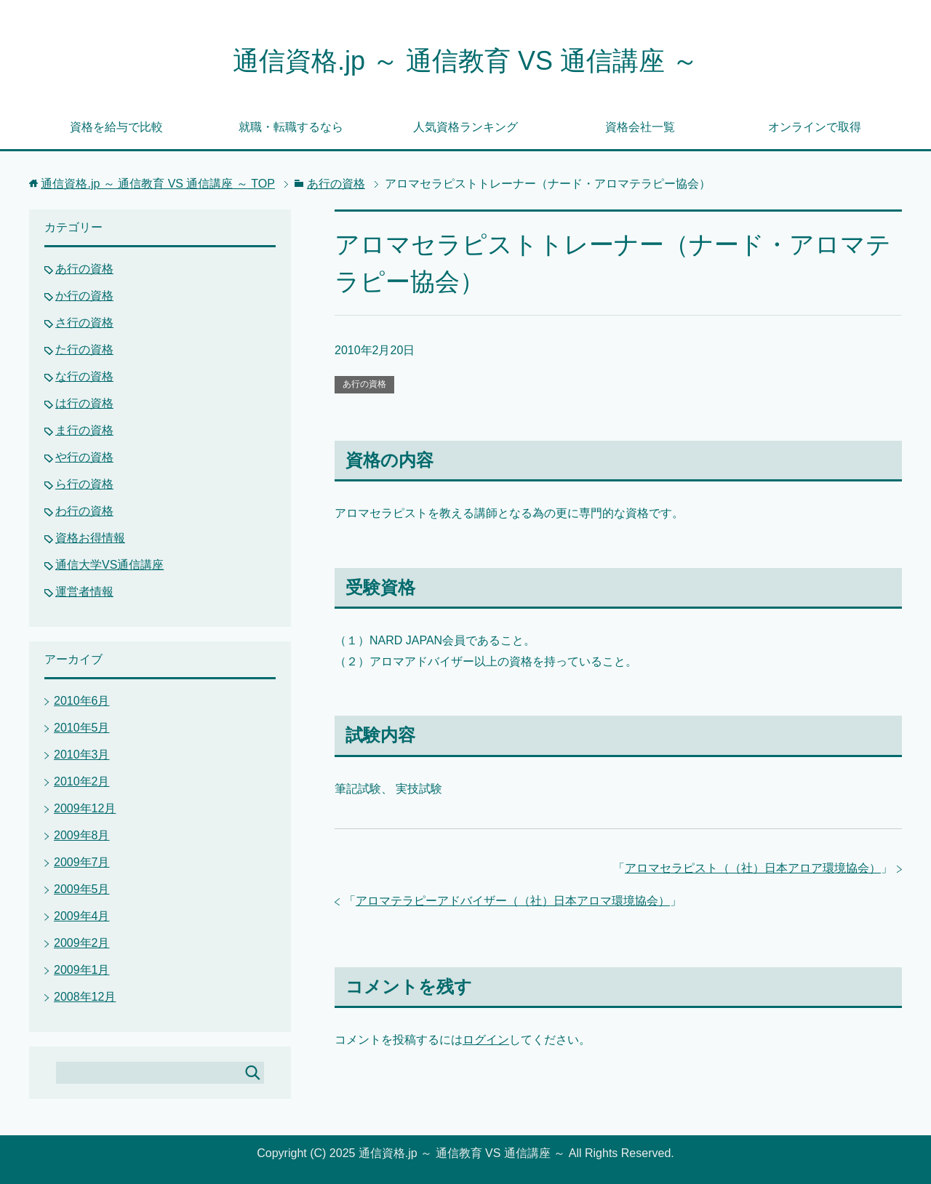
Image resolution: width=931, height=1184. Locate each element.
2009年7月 (82, 862)
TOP (158, 183)
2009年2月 (82, 943)
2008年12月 (85, 997)
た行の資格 (84, 349)
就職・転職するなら (291, 127)
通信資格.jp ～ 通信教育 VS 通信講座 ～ (465, 61)
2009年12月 (85, 808)
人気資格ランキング (465, 127)
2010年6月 (82, 701)
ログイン (486, 1039)
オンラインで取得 (814, 127)
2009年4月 (82, 916)
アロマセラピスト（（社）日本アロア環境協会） (753, 868)
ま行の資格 (84, 430)
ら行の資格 (84, 484)
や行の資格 (84, 457)
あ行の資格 (364, 384)
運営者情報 (84, 591)
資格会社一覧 (640, 127)
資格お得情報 (90, 538)
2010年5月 (82, 727)
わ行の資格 (84, 511)
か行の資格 (84, 295)
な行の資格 (84, 376)
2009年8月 (82, 835)
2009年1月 (82, 970)
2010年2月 (82, 781)
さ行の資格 (84, 322)
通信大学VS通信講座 (109, 565)
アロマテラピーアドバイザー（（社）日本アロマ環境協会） (513, 901)
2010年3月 (82, 754)
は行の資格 (84, 403)
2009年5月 (82, 889)
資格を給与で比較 (116, 127)
